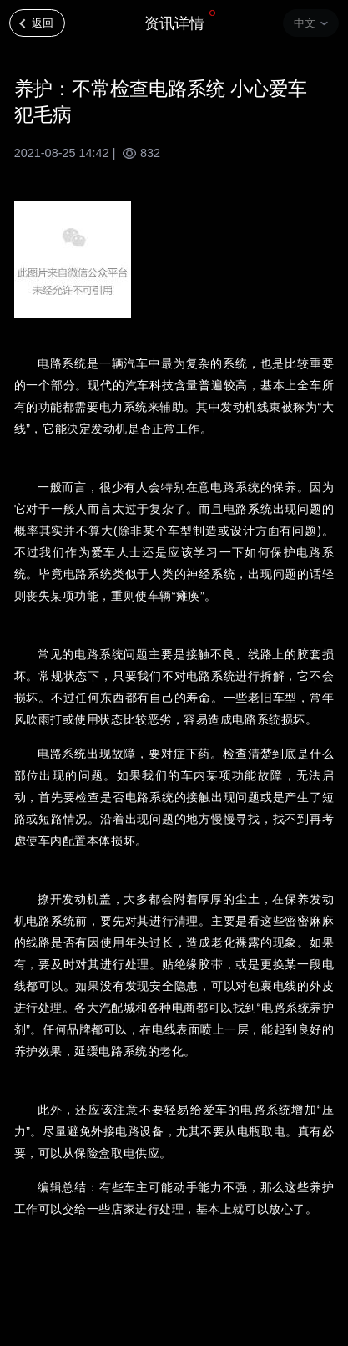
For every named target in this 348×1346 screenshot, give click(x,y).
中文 (304, 23)
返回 (42, 23)
